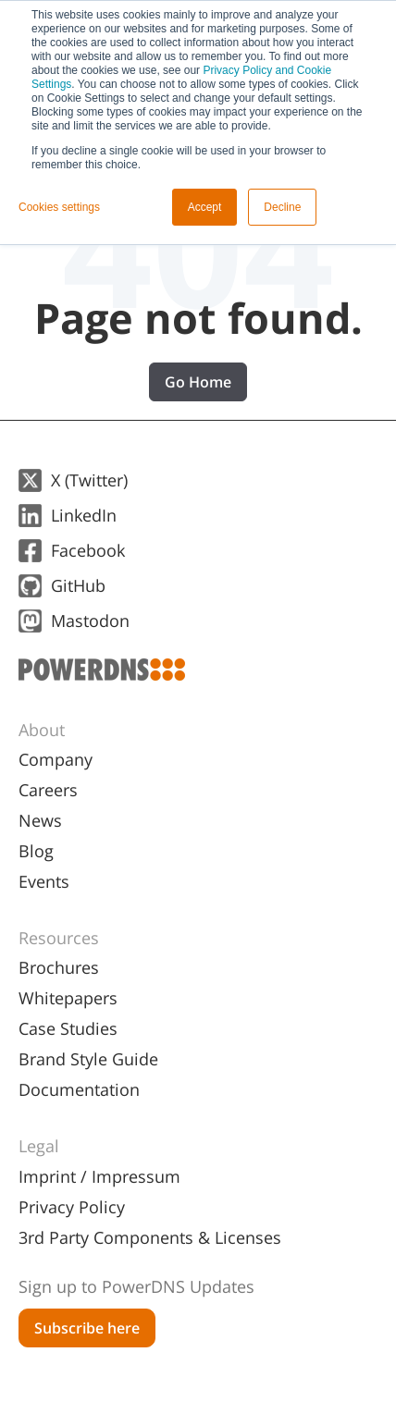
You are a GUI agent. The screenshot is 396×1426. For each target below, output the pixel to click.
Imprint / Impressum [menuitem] (99, 1176)
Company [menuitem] (56, 759)
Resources (59, 938)
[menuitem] (198, 1279)
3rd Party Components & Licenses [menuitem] (150, 1237)
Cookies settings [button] (59, 207)
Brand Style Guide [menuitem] (88, 1059)
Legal (39, 1146)
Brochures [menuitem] (59, 967)
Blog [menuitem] (36, 851)
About (42, 730)
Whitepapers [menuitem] (68, 998)
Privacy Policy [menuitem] (72, 1207)
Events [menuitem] (44, 881)
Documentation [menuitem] (79, 1089)
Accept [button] (205, 207)
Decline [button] (282, 207)
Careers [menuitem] (48, 790)
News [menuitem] (40, 820)
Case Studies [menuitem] (68, 1028)
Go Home (198, 382)
